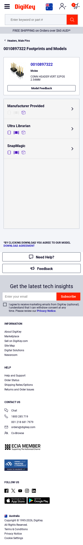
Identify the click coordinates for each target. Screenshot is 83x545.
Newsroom (10, 355)
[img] (25, 8)
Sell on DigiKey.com (16, 341)
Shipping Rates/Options (18, 384)
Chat (10, 411)
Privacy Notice (46, 310)
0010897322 (42, 64)
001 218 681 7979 (18, 422)
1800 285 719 (16, 417)
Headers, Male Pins (18, 40)
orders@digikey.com (19, 427)
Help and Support (14, 375)
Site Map (9, 345)
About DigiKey (12, 331)
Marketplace (11, 336)
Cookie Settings (13, 538)
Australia (11, 516)
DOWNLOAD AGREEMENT (19, 245)
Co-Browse (14, 433)
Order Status (11, 380)
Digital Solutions (14, 350)
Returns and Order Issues (19, 389)
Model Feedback (41, 88)
